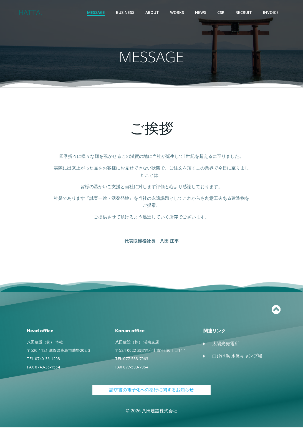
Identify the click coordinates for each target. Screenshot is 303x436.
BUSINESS (126, 12)
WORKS (178, 12)
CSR (221, 12)
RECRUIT (244, 12)
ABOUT (153, 12)
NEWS (201, 12)
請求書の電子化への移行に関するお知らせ (151, 398)
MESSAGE (96, 12)
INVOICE (271, 12)
